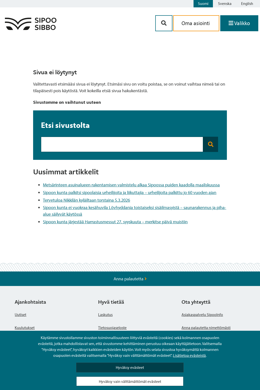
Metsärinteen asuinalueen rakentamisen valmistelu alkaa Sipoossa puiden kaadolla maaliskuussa (131, 185)
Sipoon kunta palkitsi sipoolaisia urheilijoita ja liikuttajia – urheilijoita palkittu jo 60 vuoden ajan (129, 192)
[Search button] (210, 144)
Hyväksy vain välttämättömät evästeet (130, 381)
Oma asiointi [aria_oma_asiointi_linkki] (196, 23)
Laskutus (105, 314)
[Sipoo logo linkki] (30, 28)
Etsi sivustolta (65, 125)
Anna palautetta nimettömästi (206, 327)
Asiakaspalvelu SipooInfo (202, 314)
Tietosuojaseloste (112, 327)
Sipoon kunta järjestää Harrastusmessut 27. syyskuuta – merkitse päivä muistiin (115, 222)
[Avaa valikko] (239, 23)
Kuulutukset (25, 327)
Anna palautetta (130, 278)
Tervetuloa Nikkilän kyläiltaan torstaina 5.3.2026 (86, 200)
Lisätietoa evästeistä (189, 355)
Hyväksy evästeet (130, 367)
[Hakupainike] (163, 23)
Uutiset (20, 314)
